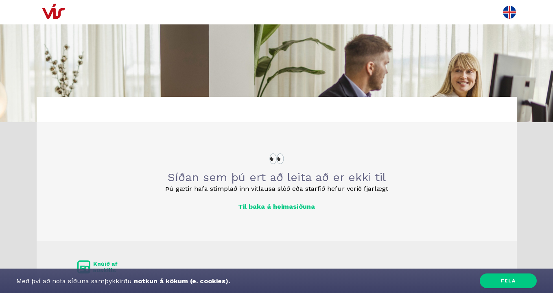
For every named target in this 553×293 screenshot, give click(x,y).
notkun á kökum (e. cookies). (181, 281)
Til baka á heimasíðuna (276, 206)
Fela (508, 281)
